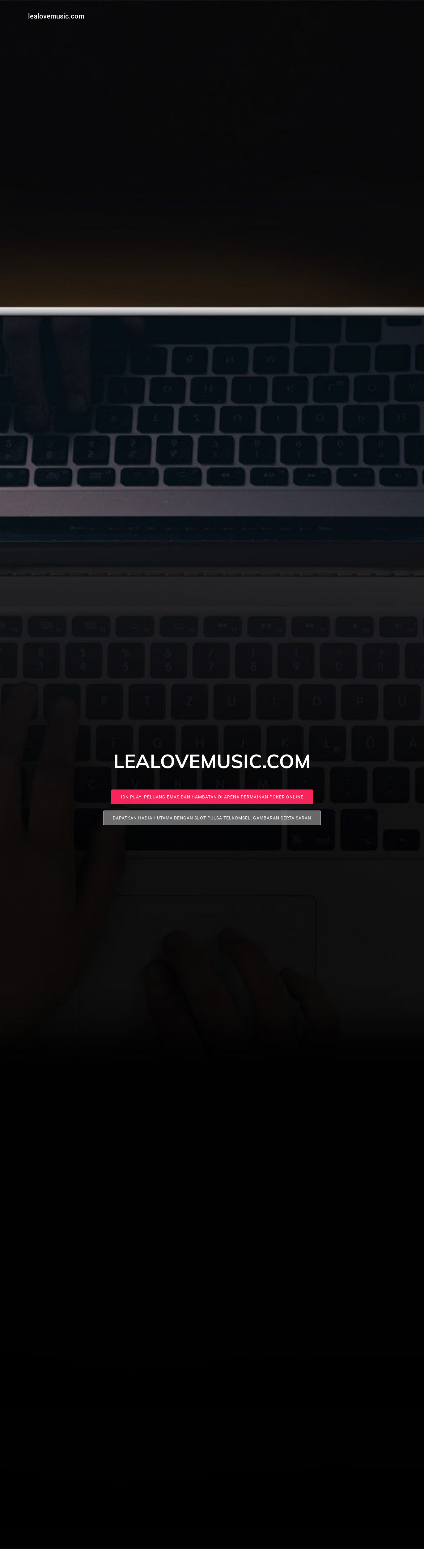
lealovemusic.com (54, 14)
